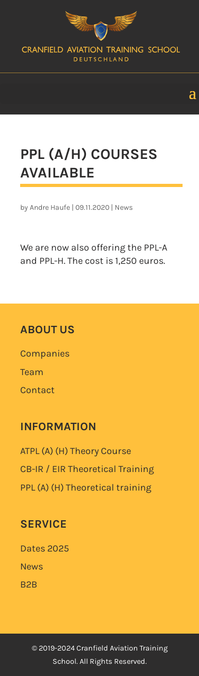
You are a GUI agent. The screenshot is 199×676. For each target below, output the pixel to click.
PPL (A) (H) (85, 487)
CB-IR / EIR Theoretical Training (87, 469)
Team (32, 372)
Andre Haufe (50, 207)
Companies (45, 353)
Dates (44, 548)
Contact (37, 390)
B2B (28, 584)
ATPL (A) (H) (75, 451)
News (124, 207)
